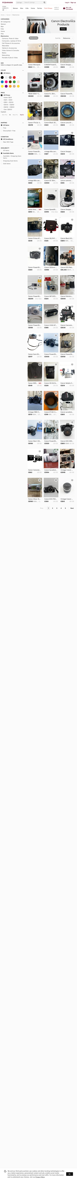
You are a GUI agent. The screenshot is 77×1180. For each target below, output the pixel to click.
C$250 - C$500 (7, 107)
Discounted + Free (8, 131)
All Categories (5, 22)
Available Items (7, 153)
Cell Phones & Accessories (11, 43)
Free (3, 128)
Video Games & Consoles (10, 50)
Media (4, 53)
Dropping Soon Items (9, 161)
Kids (27, 8)
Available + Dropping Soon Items (11, 157)
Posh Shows (48, 8)
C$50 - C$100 (7, 102)
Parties (39, 8)
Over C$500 (6, 109)
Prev (41, 508)
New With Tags (7, 142)
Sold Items (6, 164)
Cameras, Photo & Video (10, 38)
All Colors (5, 73)
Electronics (15, 15)
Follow (63, 29)
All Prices (5, 95)
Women (15, 8)
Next (72, 508)
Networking (6, 55)
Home (33, 8)
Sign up (73, 2)
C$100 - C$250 (7, 105)
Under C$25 (6, 97)
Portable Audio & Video (10, 58)
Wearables (5, 46)
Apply (22, 115)
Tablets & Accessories (9, 48)
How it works (56, 8)
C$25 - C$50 (6, 100)
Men (21, 8)
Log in (67, 2)
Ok (69, 1174)
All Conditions (7, 139)
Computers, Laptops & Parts (11, 41)
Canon (8, 15)
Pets (2, 34)
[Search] (33, 2)
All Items (5, 125)
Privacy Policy (40, 1177)
